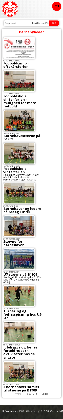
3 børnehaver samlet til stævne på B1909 (21, 388)
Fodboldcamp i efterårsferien (16, 65)
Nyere (16, 393)
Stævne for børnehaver (13, 243)
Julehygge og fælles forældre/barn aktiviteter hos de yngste (20, 352)
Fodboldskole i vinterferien (16, 170)
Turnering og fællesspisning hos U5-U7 (23, 314)
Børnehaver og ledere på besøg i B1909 (22, 210)
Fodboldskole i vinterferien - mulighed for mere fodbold (19, 101)
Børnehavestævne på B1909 (21, 137)
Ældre (48, 393)
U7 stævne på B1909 (20, 274)
